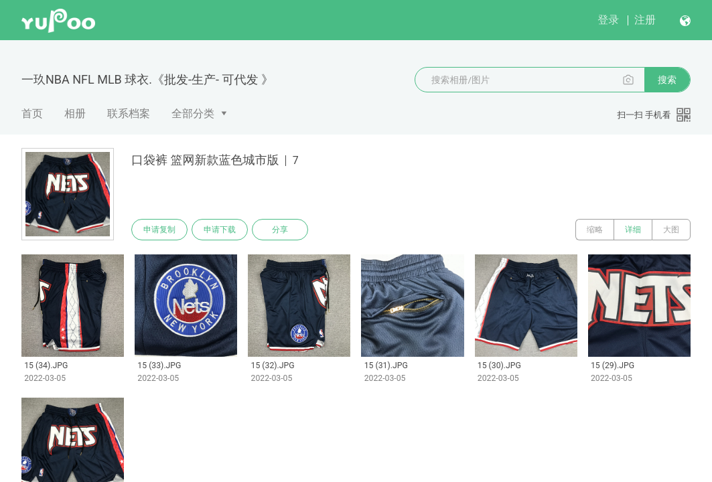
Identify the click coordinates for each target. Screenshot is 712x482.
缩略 (595, 229)
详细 (633, 229)
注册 (645, 19)
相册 (75, 113)
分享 (280, 229)
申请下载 (220, 229)
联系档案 (128, 113)
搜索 (667, 79)
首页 (32, 113)
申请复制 (159, 229)
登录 (608, 19)
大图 (671, 229)
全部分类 (192, 113)
